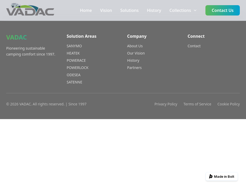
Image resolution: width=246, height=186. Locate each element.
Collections (183, 10)
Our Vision (136, 53)
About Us (135, 45)
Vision (106, 10)
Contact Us (223, 10)
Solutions (129, 10)
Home (86, 10)
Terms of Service (197, 104)
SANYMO (74, 45)
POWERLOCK (77, 67)
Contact (194, 45)
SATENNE (74, 82)
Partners (134, 67)
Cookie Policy (229, 104)
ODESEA (73, 74)
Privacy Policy (166, 104)
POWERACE (76, 60)
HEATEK (73, 53)
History (154, 10)
